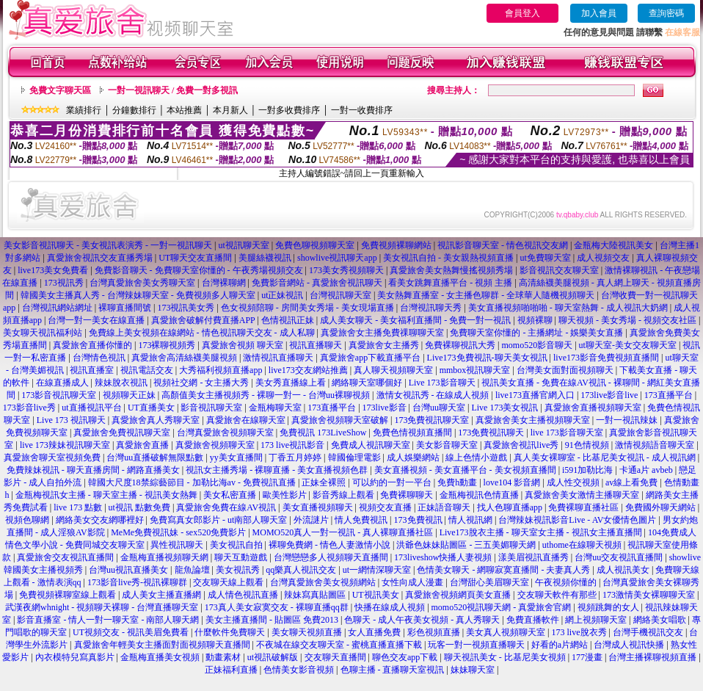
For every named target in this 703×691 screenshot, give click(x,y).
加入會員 (598, 13)
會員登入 (522, 13)
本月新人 (230, 110)
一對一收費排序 (362, 110)
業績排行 (83, 110)
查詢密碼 (666, 13)
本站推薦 (184, 110)
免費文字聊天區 (60, 90)
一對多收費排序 (289, 110)
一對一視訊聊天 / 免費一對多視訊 (173, 90)
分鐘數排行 (134, 110)
